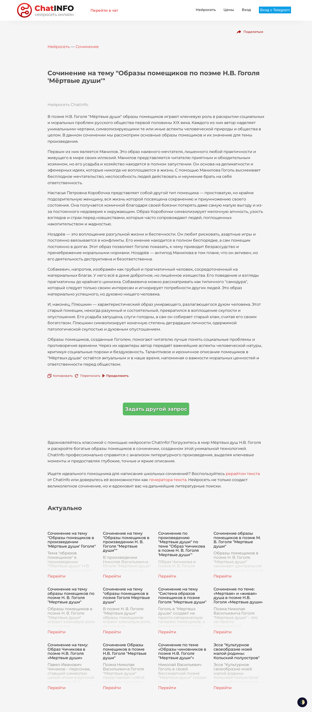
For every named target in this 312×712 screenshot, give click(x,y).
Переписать (90, 376)
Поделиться (253, 32)
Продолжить (117, 376)
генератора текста (167, 479)
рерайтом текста (243, 473)
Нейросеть (206, 10)
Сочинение (87, 46)
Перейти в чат (104, 10)
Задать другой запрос (156, 409)
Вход (246, 10)
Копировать (63, 376)
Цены (229, 10)
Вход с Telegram (275, 10)
